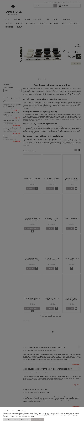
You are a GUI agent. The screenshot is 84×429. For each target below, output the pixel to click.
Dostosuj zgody (25, 419)
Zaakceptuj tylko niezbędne (11, 419)
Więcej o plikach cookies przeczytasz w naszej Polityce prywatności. (19, 416)
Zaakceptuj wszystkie (37, 419)
